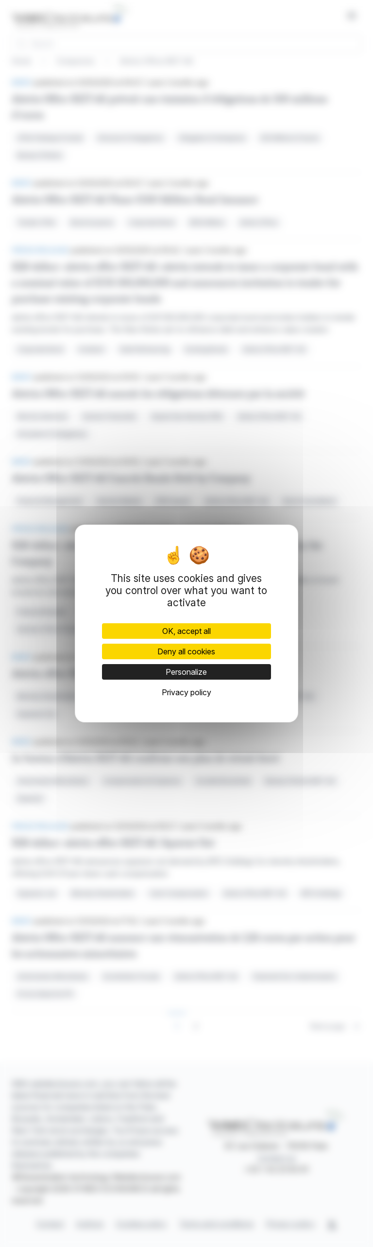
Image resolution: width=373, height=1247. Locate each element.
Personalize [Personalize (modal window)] (186, 672)
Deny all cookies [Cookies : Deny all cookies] (186, 651)
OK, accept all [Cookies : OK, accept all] (186, 631)
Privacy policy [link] (186, 692)
